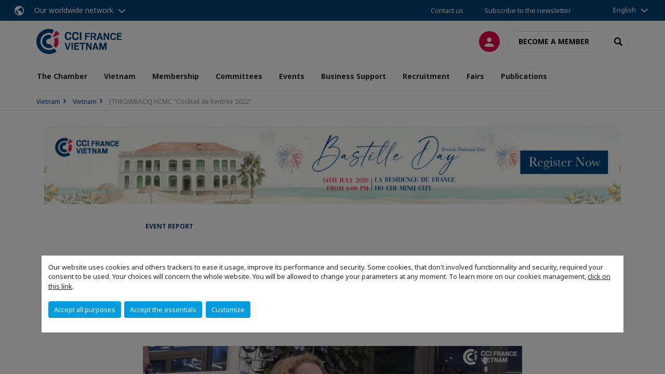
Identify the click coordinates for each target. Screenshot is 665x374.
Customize (228, 309)
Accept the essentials (163, 309)
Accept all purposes (84, 309)
